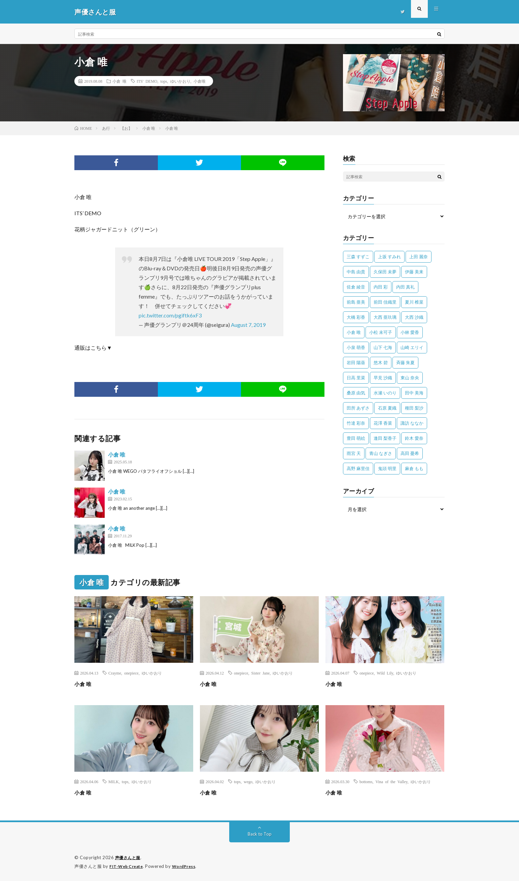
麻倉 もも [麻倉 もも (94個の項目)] (414, 468)
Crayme (114, 673)
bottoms (366, 781)
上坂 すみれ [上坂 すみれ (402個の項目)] (389, 256)
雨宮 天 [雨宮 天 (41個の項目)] (354, 453)
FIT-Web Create (127, 866)
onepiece (131, 673)
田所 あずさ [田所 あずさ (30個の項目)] (358, 408)
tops (164, 81)
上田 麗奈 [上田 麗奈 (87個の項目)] (418, 256)
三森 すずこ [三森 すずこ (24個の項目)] (358, 256)
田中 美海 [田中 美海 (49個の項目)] (414, 392)
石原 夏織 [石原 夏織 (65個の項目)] (387, 408)
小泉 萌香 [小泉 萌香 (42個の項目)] (356, 347)
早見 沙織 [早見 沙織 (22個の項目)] (383, 377)
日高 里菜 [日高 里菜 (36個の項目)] (356, 377)
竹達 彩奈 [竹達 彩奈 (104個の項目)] (356, 423)
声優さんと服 (128, 857)
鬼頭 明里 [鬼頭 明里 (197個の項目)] (387, 468)
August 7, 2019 (248, 324)
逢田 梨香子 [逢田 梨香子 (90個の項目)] (385, 438)
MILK (113, 781)
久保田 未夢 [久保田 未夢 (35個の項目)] (385, 271)
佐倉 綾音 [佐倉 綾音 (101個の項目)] (356, 287)
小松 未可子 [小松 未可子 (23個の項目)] (380, 332)
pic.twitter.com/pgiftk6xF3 (170, 315)
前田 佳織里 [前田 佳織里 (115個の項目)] (385, 302)
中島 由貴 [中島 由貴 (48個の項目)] (356, 271)
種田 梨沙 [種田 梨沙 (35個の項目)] (414, 408)
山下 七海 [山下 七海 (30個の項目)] (383, 347)
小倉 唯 (119, 81)
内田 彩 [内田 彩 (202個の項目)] (381, 287)
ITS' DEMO (147, 81)
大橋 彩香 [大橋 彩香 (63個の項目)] (356, 317)
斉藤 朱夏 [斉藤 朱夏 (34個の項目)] (405, 362)
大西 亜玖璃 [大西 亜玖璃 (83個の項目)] (385, 317)
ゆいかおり (180, 81)
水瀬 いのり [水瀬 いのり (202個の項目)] (385, 392)
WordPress (188, 866)
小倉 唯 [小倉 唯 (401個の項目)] (354, 332)
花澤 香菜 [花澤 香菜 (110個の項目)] (383, 423)
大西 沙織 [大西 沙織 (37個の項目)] (414, 317)
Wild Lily (385, 673)
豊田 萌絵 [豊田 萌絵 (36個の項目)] (356, 438)
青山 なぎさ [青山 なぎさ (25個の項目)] (380, 453)
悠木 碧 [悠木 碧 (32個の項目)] (381, 362)
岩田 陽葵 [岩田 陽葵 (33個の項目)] (356, 362)
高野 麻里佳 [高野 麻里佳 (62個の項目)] (358, 468)
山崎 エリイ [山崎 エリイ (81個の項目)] (412, 347)
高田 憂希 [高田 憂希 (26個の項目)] (410, 453)
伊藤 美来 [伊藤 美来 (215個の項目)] (414, 271)
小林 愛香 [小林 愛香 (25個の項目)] (410, 332)
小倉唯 (200, 81)
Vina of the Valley (392, 781)
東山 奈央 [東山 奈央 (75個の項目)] (410, 377)
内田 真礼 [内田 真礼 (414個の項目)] (405, 287)
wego (248, 781)
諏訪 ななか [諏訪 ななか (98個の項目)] (412, 423)
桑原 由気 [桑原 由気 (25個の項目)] (356, 392)
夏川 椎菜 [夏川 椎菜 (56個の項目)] (414, 302)
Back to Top (259, 834)
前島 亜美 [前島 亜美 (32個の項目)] (356, 302)
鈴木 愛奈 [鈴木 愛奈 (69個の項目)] (414, 438)
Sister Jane (260, 673)
